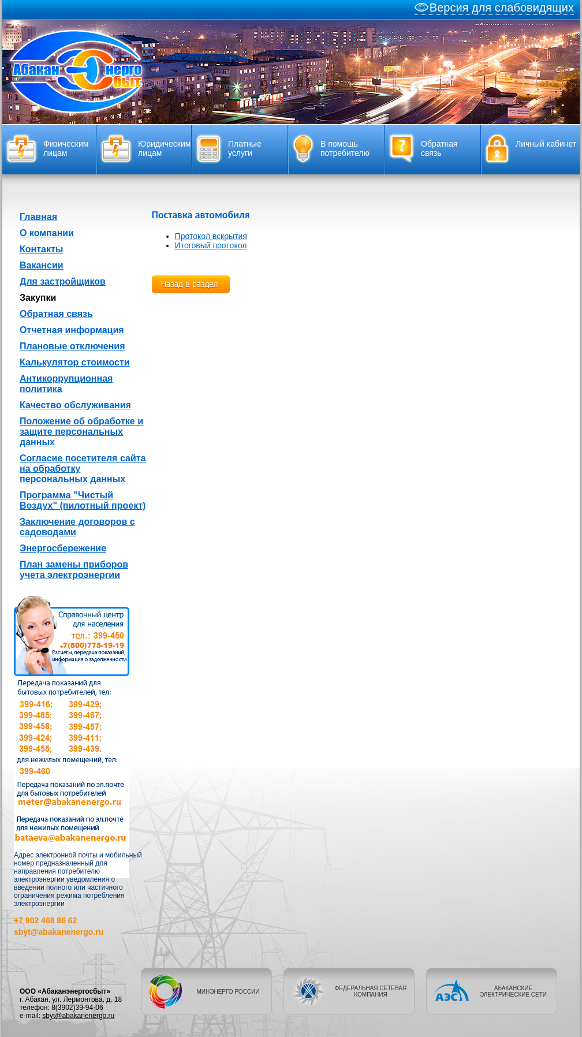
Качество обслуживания (75, 405)
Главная (38, 217)
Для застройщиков (63, 281)
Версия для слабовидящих (494, 7)
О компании (47, 233)
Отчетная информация (72, 330)
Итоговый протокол (211, 245)
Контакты (41, 249)
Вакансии (42, 265)
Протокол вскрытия (211, 236)
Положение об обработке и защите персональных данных (81, 431)
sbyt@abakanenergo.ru (78, 1016)
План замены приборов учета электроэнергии (74, 569)
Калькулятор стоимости (75, 362)
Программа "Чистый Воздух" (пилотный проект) (83, 500)
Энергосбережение (63, 548)
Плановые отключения (72, 346)
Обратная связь (56, 314)
